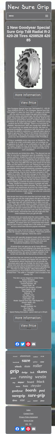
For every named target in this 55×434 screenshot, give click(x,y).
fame (42, 401)
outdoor (35, 356)
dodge (25, 372)
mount (15, 356)
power (13, 378)
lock (32, 372)
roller (37, 365)
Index (28, 410)
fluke (25, 386)
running (25, 376)
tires (15, 400)
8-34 (42, 356)
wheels (18, 366)
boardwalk (16, 362)
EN (27, 424)
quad (29, 401)
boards (30, 390)
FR (30, 424)
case (42, 362)
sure (26, 360)
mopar (21, 382)
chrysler (36, 385)
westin (40, 376)
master (35, 401)
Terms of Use (28, 421)
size (22, 400)
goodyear (17, 390)
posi (42, 390)
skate (27, 366)
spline (35, 362)
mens (18, 386)
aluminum (25, 356)
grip (14, 371)
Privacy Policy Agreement (28, 417)
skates (42, 371)
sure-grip (36, 395)
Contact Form (28, 414)
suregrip (18, 396)
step (14, 383)
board (30, 382)
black (40, 382)
